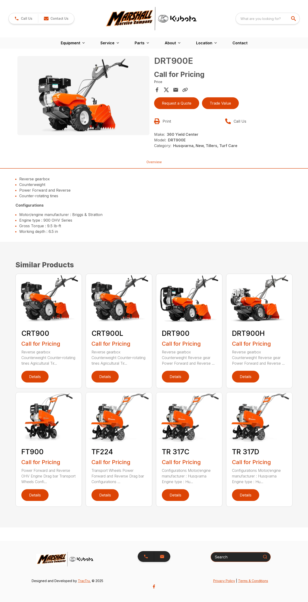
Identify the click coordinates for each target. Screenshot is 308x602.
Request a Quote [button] (176, 103)
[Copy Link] (185, 90)
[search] (294, 18)
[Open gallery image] (83, 95)
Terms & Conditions (253, 581)
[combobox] (268, 18)
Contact (239, 43)
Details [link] (35, 376)
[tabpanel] (83, 96)
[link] (23, 18)
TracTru (84, 581)
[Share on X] (166, 90)
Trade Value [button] (220, 103)
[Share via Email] (176, 90)
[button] (56, 18)
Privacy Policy (224, 581)
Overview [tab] (154, 162)
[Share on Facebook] (157, 90)
